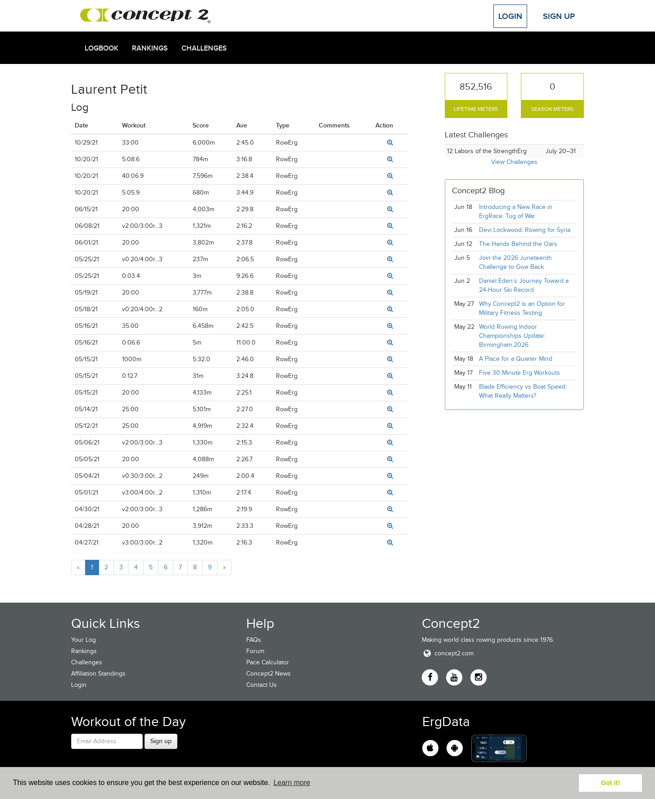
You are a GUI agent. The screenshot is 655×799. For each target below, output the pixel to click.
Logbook (101, 48)
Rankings (150, 48)
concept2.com (448, 653)
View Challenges (514, 162)
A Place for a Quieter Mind (515, 358)
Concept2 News (268, 673)
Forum (255, 651)
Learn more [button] (291, 782)
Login (510, 16)
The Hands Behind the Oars (518, 244)
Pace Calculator (267, 662)
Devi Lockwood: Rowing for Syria (525, 230)
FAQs (253, 639)
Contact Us (261, 684)
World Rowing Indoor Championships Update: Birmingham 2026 (512, 335)
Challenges (204, 48)
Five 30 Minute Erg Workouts (519, 372)
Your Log (83, 639)
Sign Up (559, 16)
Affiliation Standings (98, 673)
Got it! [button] (610, 782)
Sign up (161, 741)
